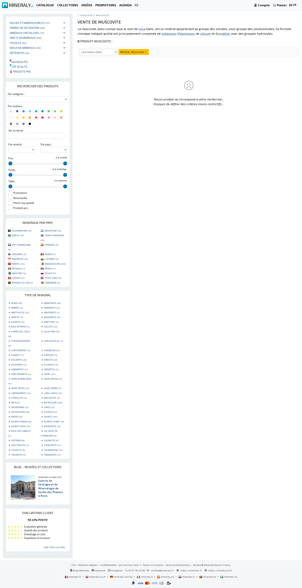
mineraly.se (228, 576)
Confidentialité (108, 564)
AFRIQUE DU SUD (22, 282)
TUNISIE (18, 277)
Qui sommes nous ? (130, 564)
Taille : (12, 181)
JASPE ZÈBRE (52, 388)
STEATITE (18, 450)
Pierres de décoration (27, 27)
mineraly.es (166, 576)
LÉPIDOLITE (19, 397)
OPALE (49, 407)
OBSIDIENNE (20, 407)
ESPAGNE (51, 244)
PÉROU (50, 268)
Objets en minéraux (26, 37)
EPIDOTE (50, 359)
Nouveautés (19, 62)
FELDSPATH (19, 364)
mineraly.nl (186, 576)
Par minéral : (15, 144)
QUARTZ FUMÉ (54, 421)
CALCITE (50, 326)
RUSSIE (50, 273)
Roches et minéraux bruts (30, 23)
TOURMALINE (53, 450)
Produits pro (20, 71)
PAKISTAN (19, 273)
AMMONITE (52, 307)
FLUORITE (51, 364)
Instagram (115, 570)
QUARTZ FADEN (21, 421)
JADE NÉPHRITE (21, 374)
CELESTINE (51, 331)
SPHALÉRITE (52, 445)
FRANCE (50, 254)
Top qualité (18, 66)
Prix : (11, 158)
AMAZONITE (52, 303)
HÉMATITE (51, 369)
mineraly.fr (73, 576)
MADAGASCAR (55, 263)
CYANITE (17, 355)
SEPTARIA (18, 440)
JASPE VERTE (20, 388)
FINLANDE (19, 254)
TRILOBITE (18, 454)
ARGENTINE (53, 230)
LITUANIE (51, 258)
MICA (15, 402)
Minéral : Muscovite (133, 52)
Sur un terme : (16, 130)
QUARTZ (50, 416)
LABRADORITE (21, 393)
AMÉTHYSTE (20, 312)
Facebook (98, 570)
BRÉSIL (18, 235)
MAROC (18, 263)
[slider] (10, 163)
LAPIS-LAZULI (53, 393)
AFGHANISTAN (21, 230)
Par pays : (46, 144)
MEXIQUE (18, 268)
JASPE (49, 374)
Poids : (12, 169)
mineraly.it (145, 576)
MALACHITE (52, 397)
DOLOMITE (18, 359)
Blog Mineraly (79, 570)
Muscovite (102, 15)
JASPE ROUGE (53, 378)
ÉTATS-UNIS (53, 277)
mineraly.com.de (121, 576)
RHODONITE (52, 426)
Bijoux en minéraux (25, 47)
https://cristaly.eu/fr (220, 570)
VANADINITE (52, 454)
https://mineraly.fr (191, 570)
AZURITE (18, 321)
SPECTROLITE (20, 445)
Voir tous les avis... (55, 547)
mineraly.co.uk (95, 576)
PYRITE (16, 416)
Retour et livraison (153, 564)
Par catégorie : (16, 94)
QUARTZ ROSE (20, 426)
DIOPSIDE (50, 355)
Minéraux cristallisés (27, 33)
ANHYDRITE (52, 312)
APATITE (17, 317)
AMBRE (17, 307)
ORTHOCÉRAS (20, 411)
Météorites (19, 53)
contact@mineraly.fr (162, 570)
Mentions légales (88, 564)
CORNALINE (52, 350)
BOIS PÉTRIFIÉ (20, 326)
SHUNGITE (51, 440)
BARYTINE (51, 321)
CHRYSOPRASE (20, 350)
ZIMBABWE (52, 282)
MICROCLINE (53, 402)
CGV (73, 564)
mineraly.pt (207, 576)
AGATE (16, 303)
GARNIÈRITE (19, 369)
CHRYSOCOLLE (53, 340)
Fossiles (18, 43)
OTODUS (50, 411)
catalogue (86, 15)
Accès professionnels (178, 564)
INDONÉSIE (20, 258)
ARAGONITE (52, 317)
